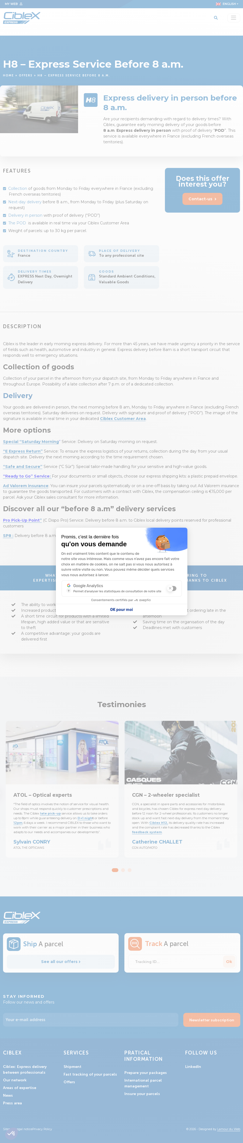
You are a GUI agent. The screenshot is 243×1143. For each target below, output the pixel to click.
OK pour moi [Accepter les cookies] (121, 609)
